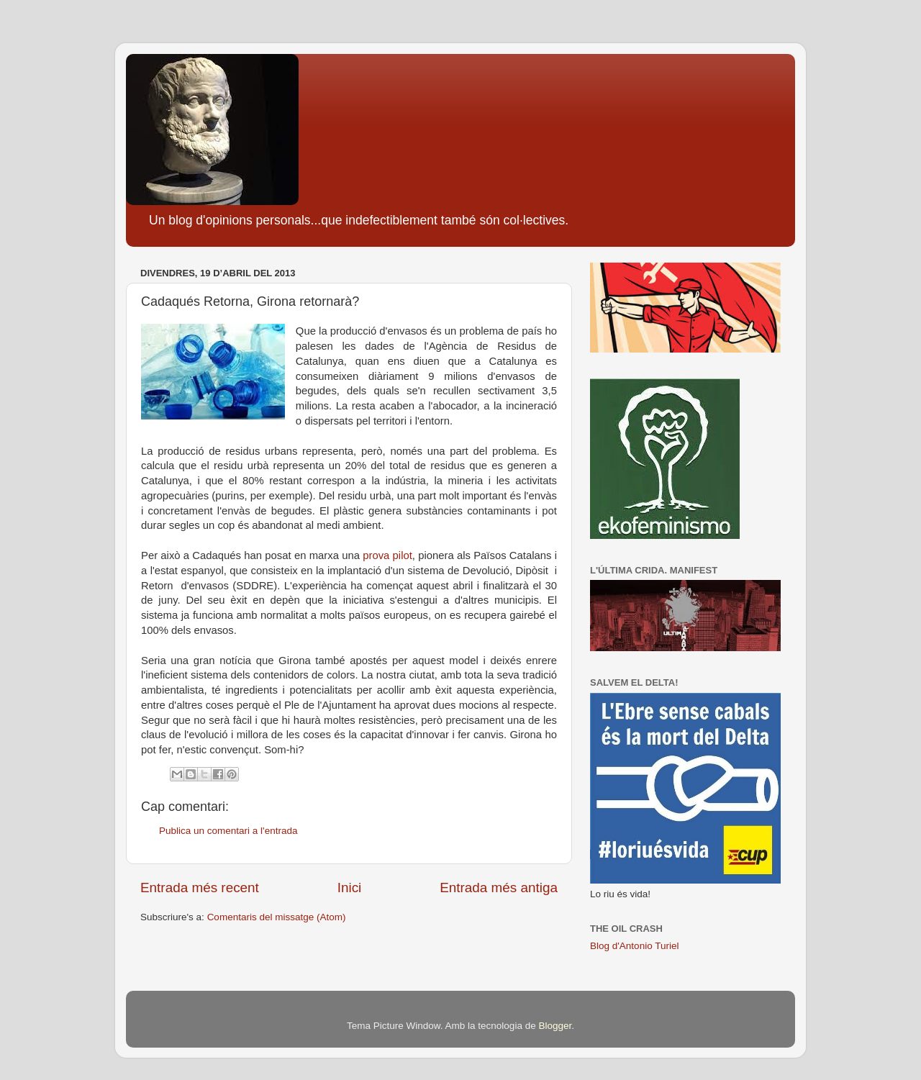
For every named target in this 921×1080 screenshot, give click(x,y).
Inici (349, 887)
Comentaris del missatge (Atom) (276, 917)
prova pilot (387, 555)
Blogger (554, 1025)
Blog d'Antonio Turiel (634, 945)
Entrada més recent (199, 887)
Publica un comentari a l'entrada (228, 830)
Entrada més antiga (499, 887)
